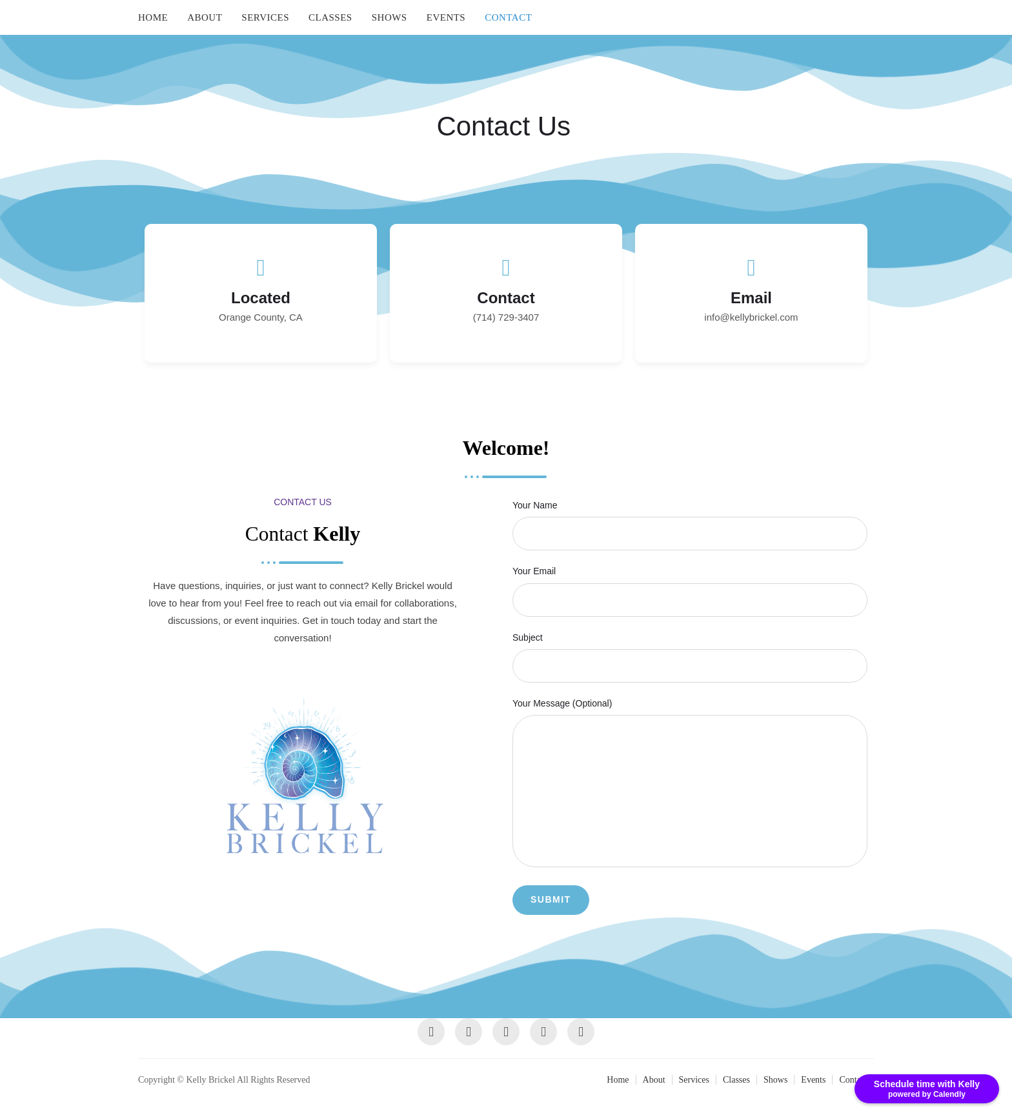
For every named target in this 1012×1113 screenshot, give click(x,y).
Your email (689, 585)
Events (446, 17)
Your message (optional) (689, 783)
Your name (689, 519)
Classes (330, 17)
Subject (689, 651)
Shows (389, 17)
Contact (508, 17)
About (204, 17)
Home (153, 17)
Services (265, 17)
